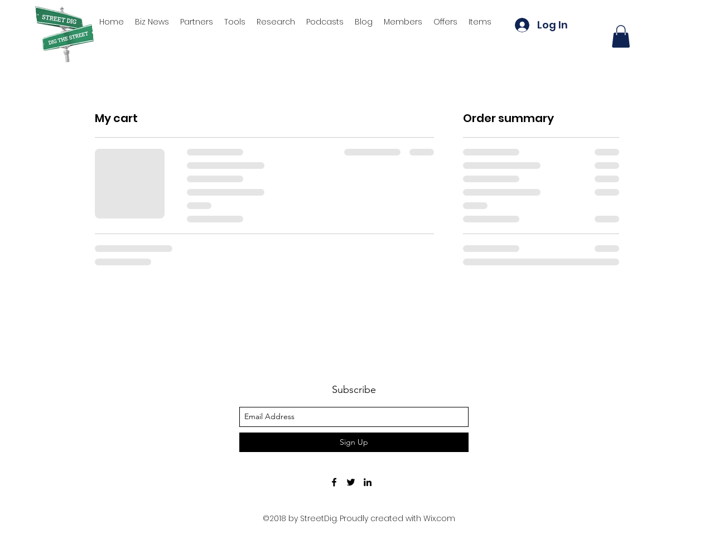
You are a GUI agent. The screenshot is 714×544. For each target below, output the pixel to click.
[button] (620, 36)
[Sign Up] (354, 442)
